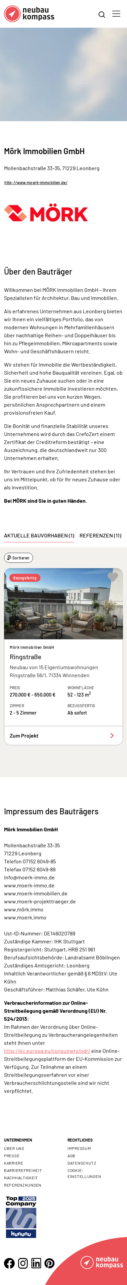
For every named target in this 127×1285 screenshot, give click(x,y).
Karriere (13, 1163)
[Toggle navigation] (116, 13)
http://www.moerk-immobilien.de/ (36, 182)
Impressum (79, 1148)
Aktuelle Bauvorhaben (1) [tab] (39, 535)
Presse (11, 1155)
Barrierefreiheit (23, 1170)
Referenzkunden (22, 1185)
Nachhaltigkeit (21, 1177)
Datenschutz (82, 1163)
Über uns (14, 1148)
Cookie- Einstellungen (84, 1173)
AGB (72, 1155)
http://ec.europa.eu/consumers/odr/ (47, 1050)
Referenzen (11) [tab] (100, 535)
